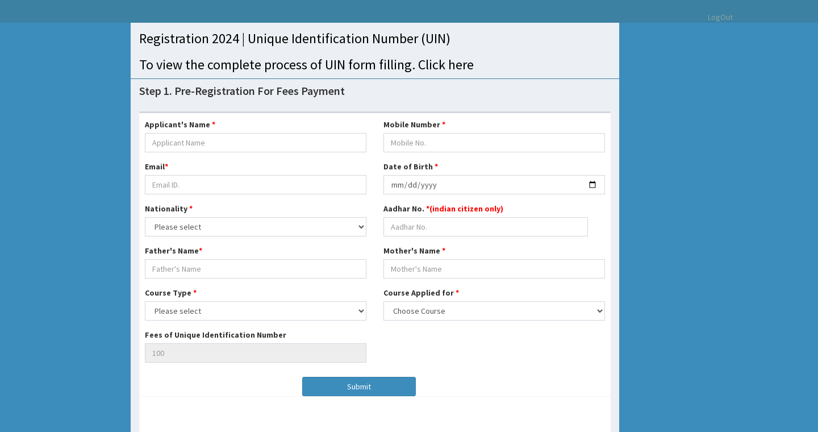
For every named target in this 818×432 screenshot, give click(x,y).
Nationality (169, 208)
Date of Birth (410, 166)
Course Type (171, 293)
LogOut (720, 17)
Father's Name (173, 251)
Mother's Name (414, 251)
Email (156, 166)
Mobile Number (414, 124)
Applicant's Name (180, 124)
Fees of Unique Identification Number (215, 335)
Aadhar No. (443, 208)
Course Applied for (421, 293)
